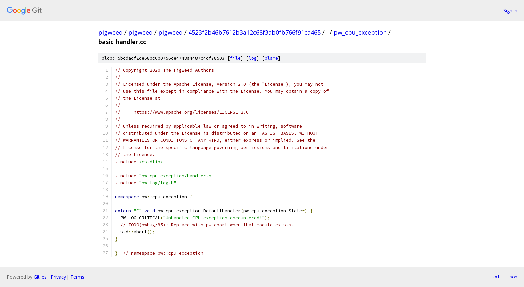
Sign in (510, 10)
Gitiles (40, 277)
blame (271, 58)
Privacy (58, 277)
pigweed (110, 32)
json (512, 277)
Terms (77, 277)
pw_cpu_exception (360, 32)
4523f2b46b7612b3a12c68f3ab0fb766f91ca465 (254, 32)
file (235, 58)
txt (496, 277)
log (253, 58)
